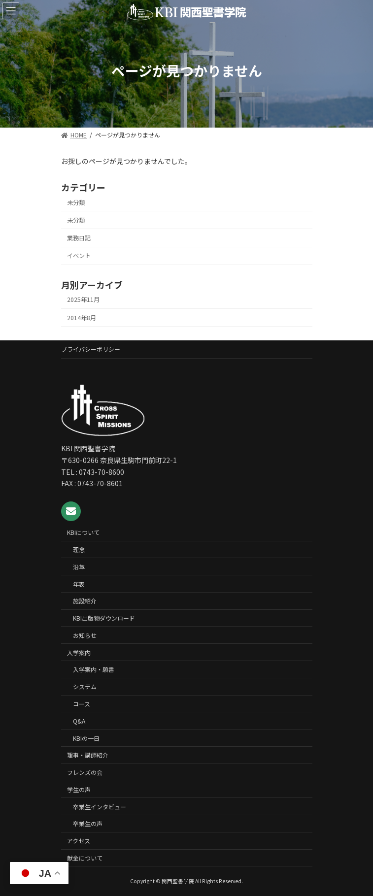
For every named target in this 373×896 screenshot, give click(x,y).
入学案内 (79, 652)
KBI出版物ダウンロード (104, 618)
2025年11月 (83, 299)
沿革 (79, 567)
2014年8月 (81, 317)
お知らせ (85, 635)
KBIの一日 (86, 737)
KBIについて (83, 532)
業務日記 (79, 237)
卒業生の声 (87, 823)
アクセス (78, 840)
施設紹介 (85, 601)
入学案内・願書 (93, 669)
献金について (84, 858)
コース (81, 703)
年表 (79, 583)
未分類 (76, 202)
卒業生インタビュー (99, 806)
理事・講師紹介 (87, 755)
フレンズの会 (84, 772)
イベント (79, 255)
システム (85, 686)
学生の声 (79, 789)
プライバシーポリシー (90, 349)
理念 (79, 549)
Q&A (79, 721)
